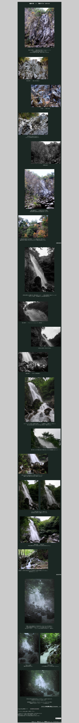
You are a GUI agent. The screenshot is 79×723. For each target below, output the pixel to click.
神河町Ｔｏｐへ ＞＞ (48, 721)
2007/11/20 (39, 3)
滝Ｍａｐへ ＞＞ (40, 721)
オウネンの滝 (25, 711)
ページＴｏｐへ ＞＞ (57, 721)
